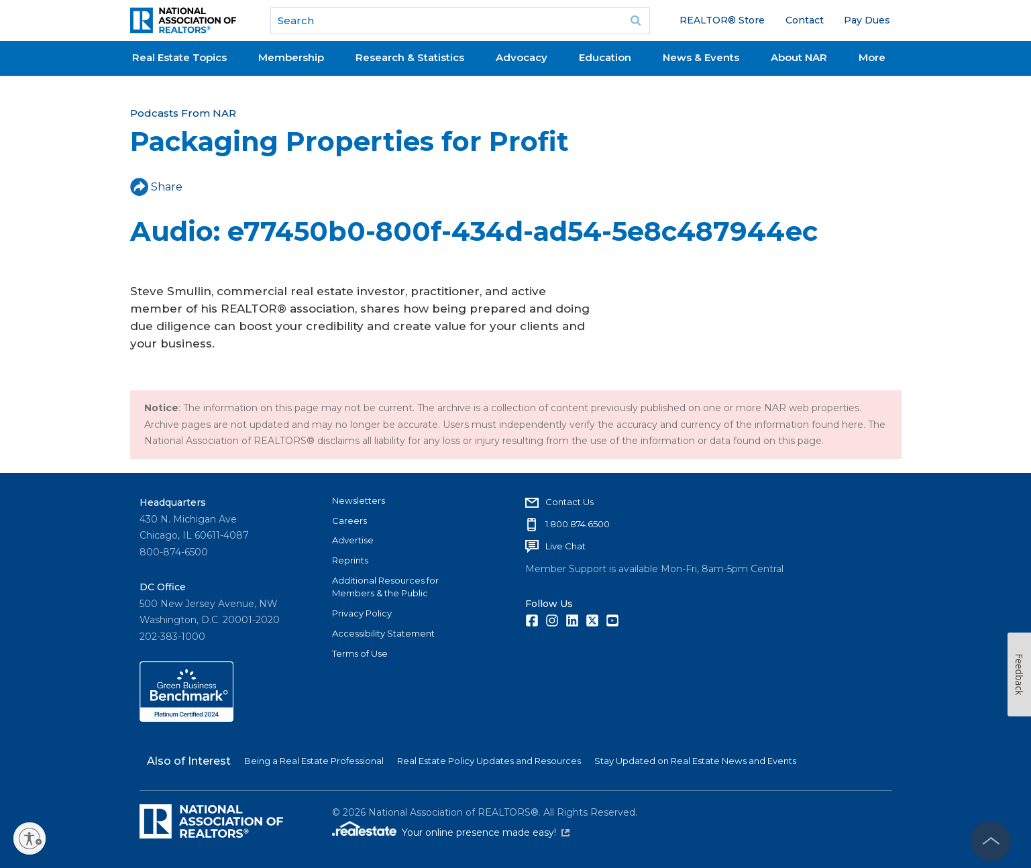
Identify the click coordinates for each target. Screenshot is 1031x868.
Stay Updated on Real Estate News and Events (695, 760)
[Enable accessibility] (29, 838)
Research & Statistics (410, 57)
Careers (349, 520)
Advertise (353, 540)
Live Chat (565, 546)
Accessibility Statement (383, 633)
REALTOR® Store (722, 20)
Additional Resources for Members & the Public (385, 587)
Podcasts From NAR (183, 113)
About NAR (799, 57)
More (872, 57)
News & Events (701, 57)
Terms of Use (360, 653)
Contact (804, 20)
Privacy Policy (362, 613)
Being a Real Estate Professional (314, 760)
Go (635, 20)
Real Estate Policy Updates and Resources (489, 760)
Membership (291, 57)
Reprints (350, 560)
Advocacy (521, 57)
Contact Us (569, 501)
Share (156, 187)
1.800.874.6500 (577, 524)
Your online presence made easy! (485, 832)
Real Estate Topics (179, 57)
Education (605, 57)
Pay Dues (867, 20)
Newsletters (358, 500)
